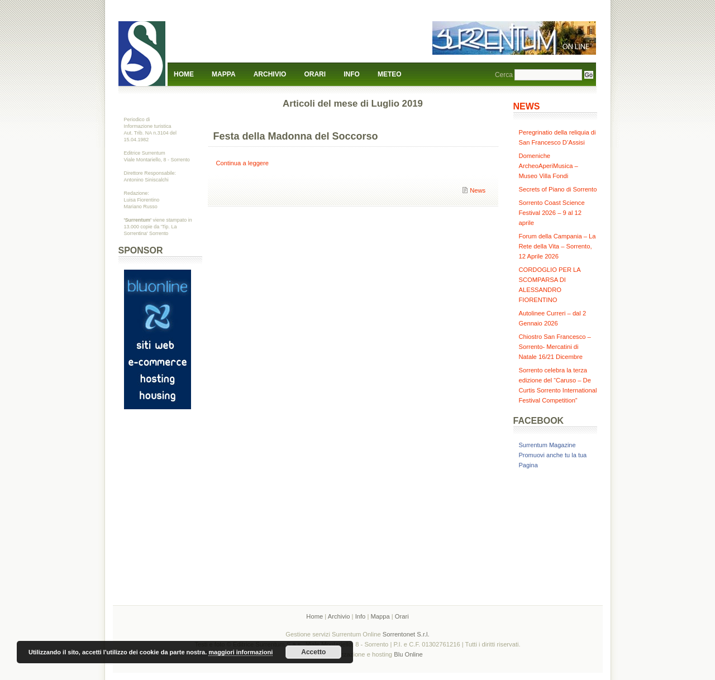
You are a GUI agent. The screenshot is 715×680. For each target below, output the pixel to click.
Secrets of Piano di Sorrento (558, 189)
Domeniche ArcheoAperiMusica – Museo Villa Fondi (548, 165)
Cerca (504, 75)
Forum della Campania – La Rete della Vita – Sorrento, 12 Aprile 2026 (557, 246)
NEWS (526, 106)
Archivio (270, 74)
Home (184, 74)
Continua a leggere (242, 163)
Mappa (223, 74)
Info (352, 74)
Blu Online (408, 654)
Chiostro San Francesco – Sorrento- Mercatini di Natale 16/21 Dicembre (555, 346)
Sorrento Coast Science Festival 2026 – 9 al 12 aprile (552, 212)
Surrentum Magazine (547, 445)
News (477, 190)
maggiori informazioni (240, 652)
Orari (315, 74)
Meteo (390, 74)
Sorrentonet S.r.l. (406, 634)
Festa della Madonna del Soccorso (295, 136)
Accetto (313, 652)
